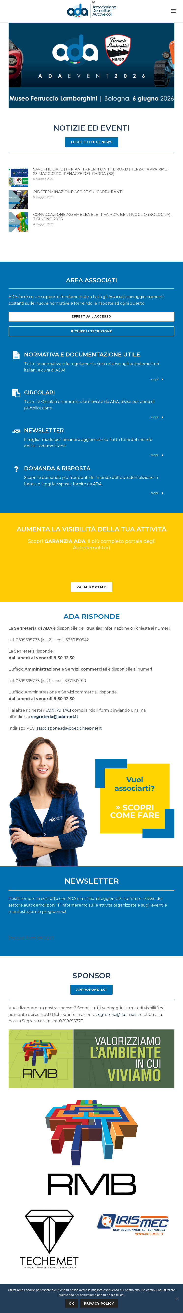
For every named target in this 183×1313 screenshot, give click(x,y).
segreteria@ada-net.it (54, 716)
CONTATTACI (58, 710)
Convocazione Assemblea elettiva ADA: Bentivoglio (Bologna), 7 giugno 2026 (102, 216)
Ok (71, 1303)
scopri (157, 379)
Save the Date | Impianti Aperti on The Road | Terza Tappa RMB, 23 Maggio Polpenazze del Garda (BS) (100, 171)
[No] (176, 1298)
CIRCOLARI (39, 392)
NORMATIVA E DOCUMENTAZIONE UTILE (82, 354)
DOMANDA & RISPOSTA (57, 468)
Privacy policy (99, 1303)
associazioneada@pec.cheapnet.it (69, 728)
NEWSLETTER (44, 430)
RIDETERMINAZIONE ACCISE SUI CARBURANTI (78, 192)
